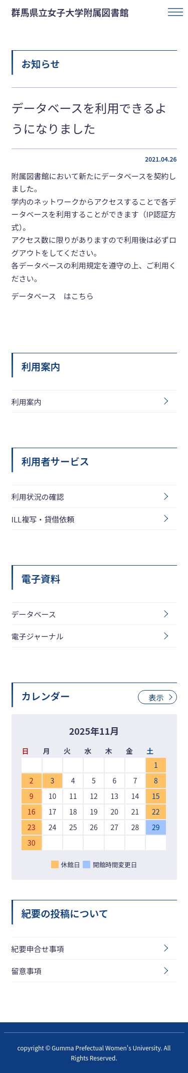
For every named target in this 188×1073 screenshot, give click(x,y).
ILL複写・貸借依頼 (43, 519)
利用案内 (27, 401)
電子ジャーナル (38, 636)
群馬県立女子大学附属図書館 (70, 12)
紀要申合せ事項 (38, 949)
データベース (34, 614)
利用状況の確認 (38, 496)
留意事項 (27, 971)
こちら (82, 296)
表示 (155, 697)
